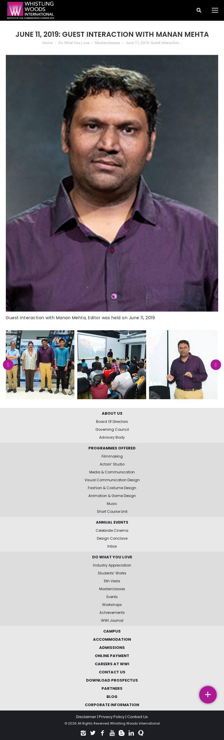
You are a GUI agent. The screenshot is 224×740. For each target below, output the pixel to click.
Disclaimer (86, 717)
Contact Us (137, 717)
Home (47, 43)
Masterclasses (107, 43)
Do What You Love (73, 43)
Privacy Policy (112, 717)
